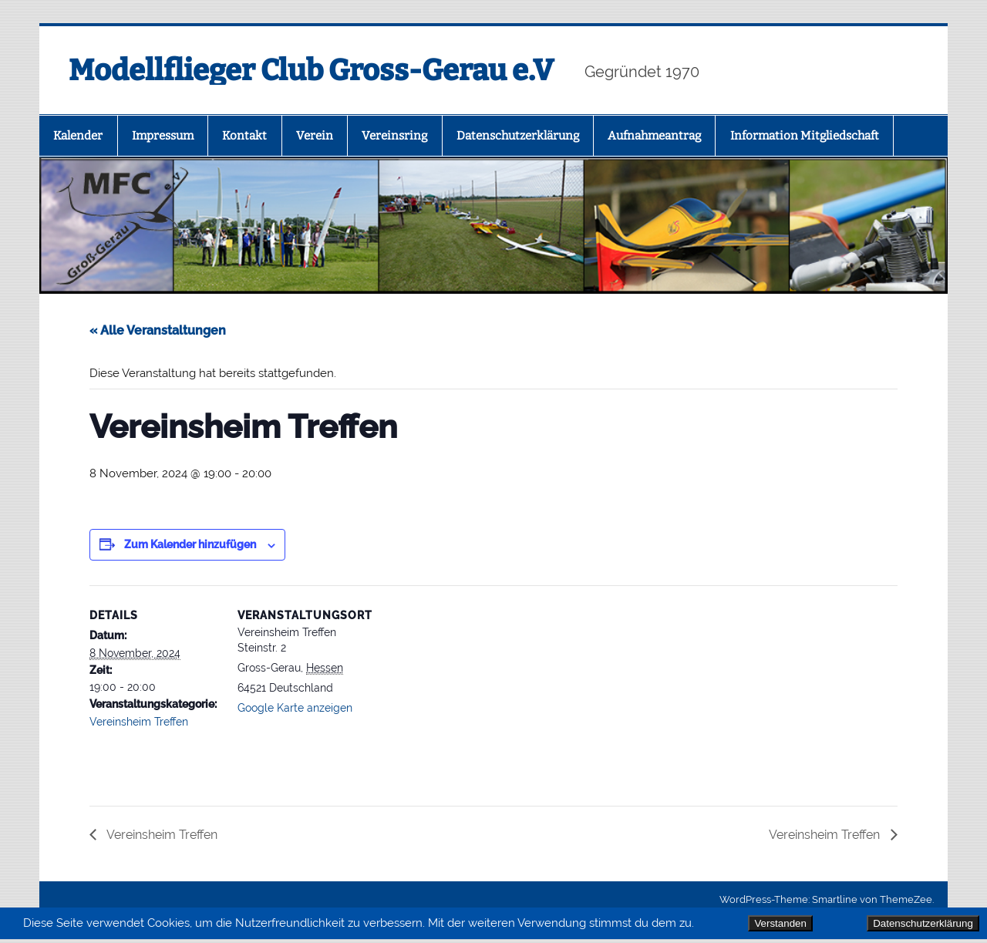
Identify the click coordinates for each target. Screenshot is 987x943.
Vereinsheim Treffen (138, 722)
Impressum (163, 136)
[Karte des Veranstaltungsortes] (467, 692)
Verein (314, 136)
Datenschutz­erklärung (517, 136)
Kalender (78, 136)
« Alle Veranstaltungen (157, 330)
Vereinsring (394, 136)
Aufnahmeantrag (654, 136)
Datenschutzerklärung (923, 923)
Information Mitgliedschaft (804, 136)
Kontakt (244, 136)
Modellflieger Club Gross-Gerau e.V (311, 70)
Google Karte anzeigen (294, 708)
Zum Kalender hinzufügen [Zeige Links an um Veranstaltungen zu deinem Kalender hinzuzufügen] (190, 544)
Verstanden (780, 923)
